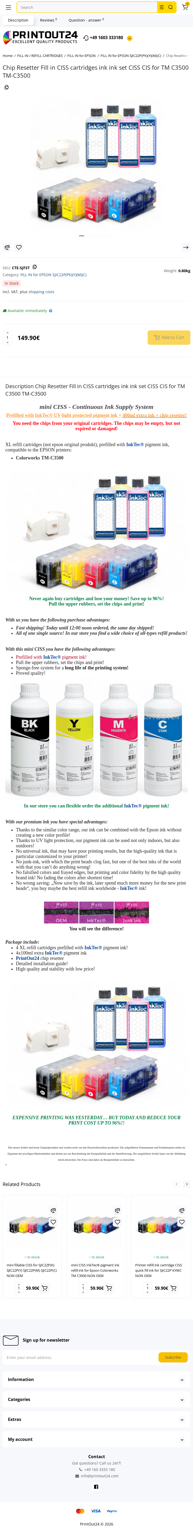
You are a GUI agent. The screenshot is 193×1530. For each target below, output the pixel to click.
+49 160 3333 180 (96, 1469)
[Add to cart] (44, 1288)
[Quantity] (7, 338)
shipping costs (41, 291)
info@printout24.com (96, 1476)
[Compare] (7, 247)
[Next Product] (185, 247)
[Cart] (184, 7)
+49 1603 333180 (103, 38)
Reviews (48, 20)
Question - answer (86, 20)
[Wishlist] (18, 247)
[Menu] (8, 7)
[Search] (170, 7)
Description (18, 20)
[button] (176, 1184)
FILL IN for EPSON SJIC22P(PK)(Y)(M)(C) (53, 274)
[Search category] (161, 7)
